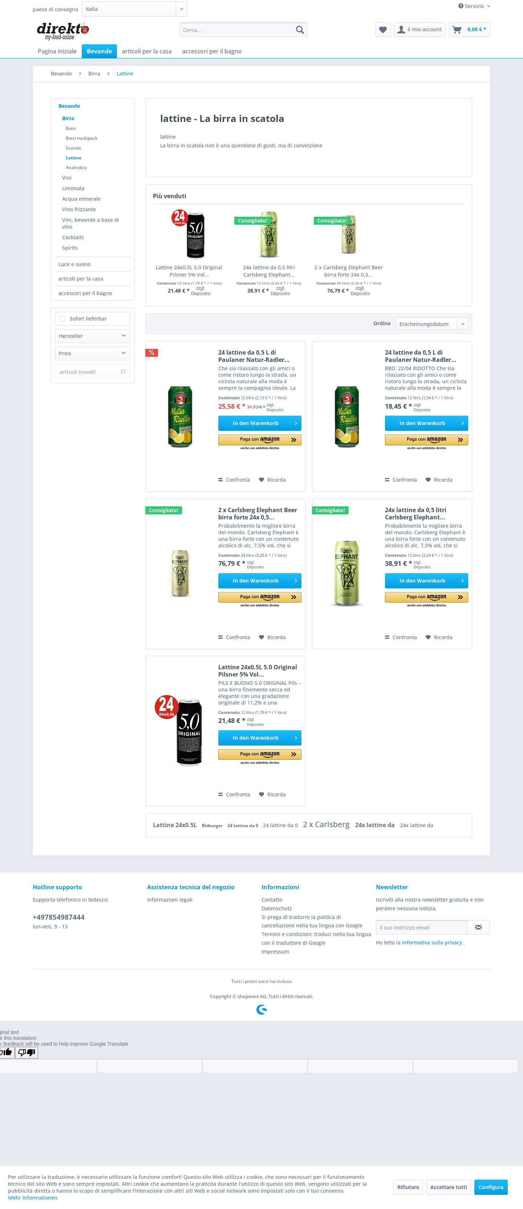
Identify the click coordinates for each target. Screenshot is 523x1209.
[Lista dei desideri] (383, 30)
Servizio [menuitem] (471, 6)
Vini (67, 177)
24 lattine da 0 (243, 825)
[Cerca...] (243, 30)
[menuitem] (243, 30)
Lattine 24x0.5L (175, 825)
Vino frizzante (79, 209)
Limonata (73, 188)
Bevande (69, 105)
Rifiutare (408, 1187)
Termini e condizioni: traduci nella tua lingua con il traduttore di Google (316, 938)
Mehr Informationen (32, 1197)
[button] (259, 442)
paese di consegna (55, 9)
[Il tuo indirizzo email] (421, 927)
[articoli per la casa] (147, 51)
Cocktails (73, 237)
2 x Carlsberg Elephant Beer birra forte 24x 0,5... (349, 271)
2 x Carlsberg (327, 824)
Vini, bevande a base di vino (90, 223)
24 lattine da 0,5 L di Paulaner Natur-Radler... (254, 356)
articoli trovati (93, 371)
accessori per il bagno (85, 293)
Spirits (70, 247)
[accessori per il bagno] (212, 51)
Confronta (234, 479)
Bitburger (213, 825)
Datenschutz (277, 908)
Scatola (73, 148)
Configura (491, 1187)
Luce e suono (74, 264)
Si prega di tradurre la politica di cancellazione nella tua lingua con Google (312, 921)
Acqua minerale (81, 198)
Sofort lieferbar (88, 318)
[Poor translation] (26, 1053)
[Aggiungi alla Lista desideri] (272, 479)
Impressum (275, 951)
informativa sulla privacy (432, 942)
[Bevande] (99, 51)
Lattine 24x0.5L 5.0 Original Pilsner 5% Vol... (189, 271)
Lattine (73, 158)
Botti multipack (82, 138)
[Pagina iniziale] (57, 51)
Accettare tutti (448, 1187)
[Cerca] (300, 30)
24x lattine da (375, 825)
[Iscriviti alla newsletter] (478, 927)
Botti (71, 128)
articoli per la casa (80, 278)
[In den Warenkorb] (259, 423)
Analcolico (76, 167)
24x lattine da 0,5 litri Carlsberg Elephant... (269, 271)
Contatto (272, 899)
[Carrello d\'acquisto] (469, 30)
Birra (68, 118)
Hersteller (71, 335)
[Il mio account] (420, 30)
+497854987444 (59, 917)
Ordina (381, 323)
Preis (65, 353)
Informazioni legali (169, 899)
